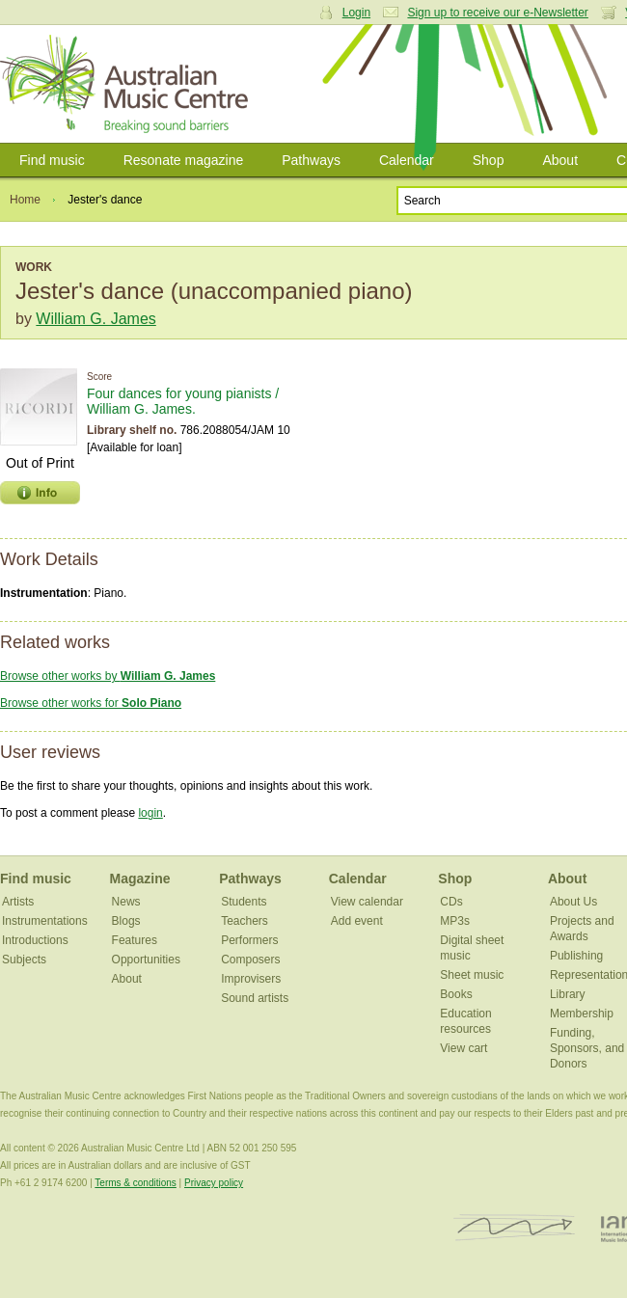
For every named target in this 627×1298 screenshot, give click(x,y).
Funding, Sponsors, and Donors (587, 1048)
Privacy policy (213, 1182)
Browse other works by (107, 676)
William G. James (95, 319)
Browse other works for (90, 703)
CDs (451, 901)
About (560, 160)
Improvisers (251, 979)
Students (243, 901)
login (150, 813)
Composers (250, 959)
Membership (581, 1013)
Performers (249, 940)
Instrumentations (45, 921)
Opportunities (146, 959)
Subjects (24, 959)
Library (568, 994)
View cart (463, 1048)
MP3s (455, 921)
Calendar (406, 160)
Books (456, 994)
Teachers (244, 921)
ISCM (514, 1228)
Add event (357, 921)
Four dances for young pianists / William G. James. (183, 401)
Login (356, 12)
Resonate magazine (183, 160)
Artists (18, 901)
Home (25, 199)
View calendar (367, 901)
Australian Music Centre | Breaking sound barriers (128, 84)
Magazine (140, 878)
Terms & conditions (135, 1182)
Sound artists (254, 998)
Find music (52, 160)
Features (134, 940)
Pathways (311, 160)
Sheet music (472, 975)
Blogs (126, 921)
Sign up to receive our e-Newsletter (497, 12)
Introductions (35, 940)
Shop (488, 160)
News (126, 901)
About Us (573, 901)
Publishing (576, 955)
